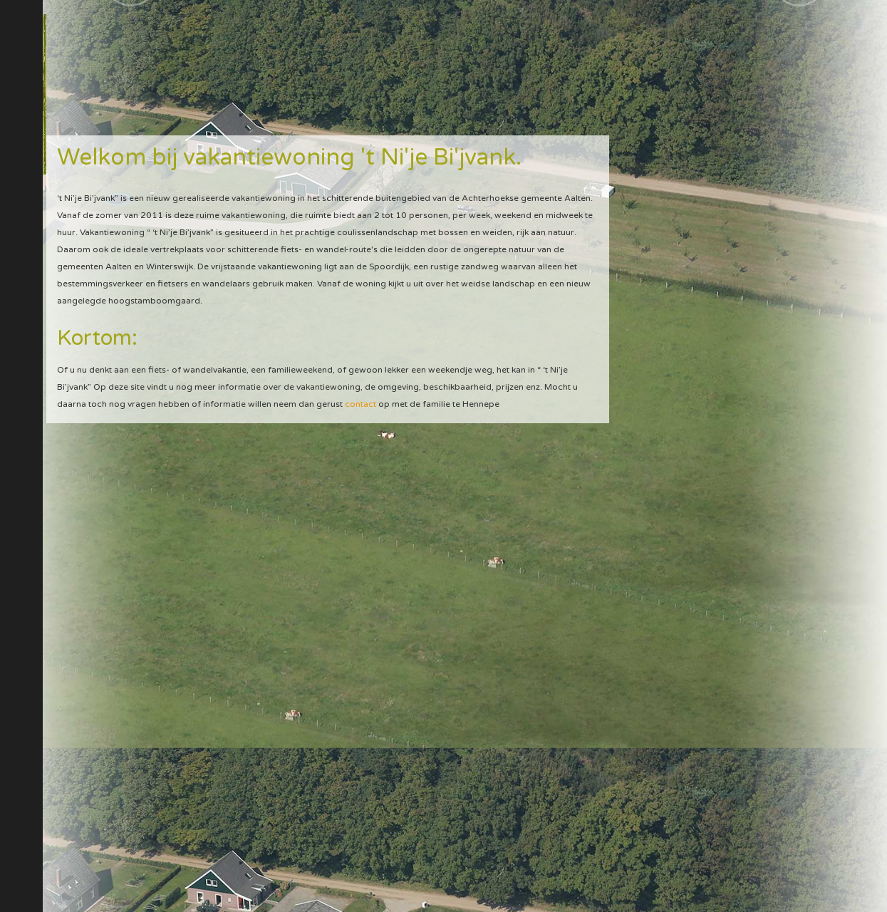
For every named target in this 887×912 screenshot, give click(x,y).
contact (360, 404)
